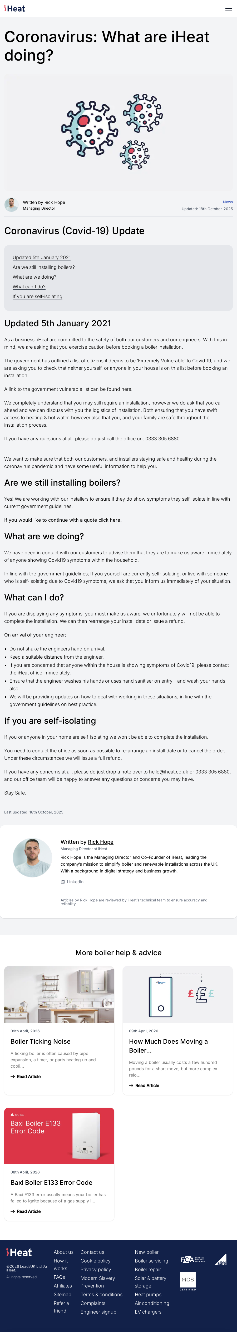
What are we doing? (34, 277)
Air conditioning (152, 1303)
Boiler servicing (151, 1261)
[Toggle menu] (228, 8)
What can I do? (29, 286)
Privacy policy (96, 1269)
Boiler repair (148, 1269)
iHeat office (30, 672)
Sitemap (62, 1294)
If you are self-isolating (37, 296)
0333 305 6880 (162, 438)
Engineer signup (98, 1312)
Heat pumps (148, 1294)
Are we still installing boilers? (44, 267)
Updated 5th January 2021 (42, 257)
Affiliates (63, 1286)
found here (119, 389)
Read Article (26, 1076)
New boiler (147, 1252)
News (228, 202)
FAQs (59, 1277)
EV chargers (148, 1312)
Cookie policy (96, 1261)
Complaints (93, 1303)
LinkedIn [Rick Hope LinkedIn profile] (72, 881)
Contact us (92, 1252)
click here (109, 520)
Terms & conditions (101, 1294)
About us (63, 1252)
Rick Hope (55, 202)
